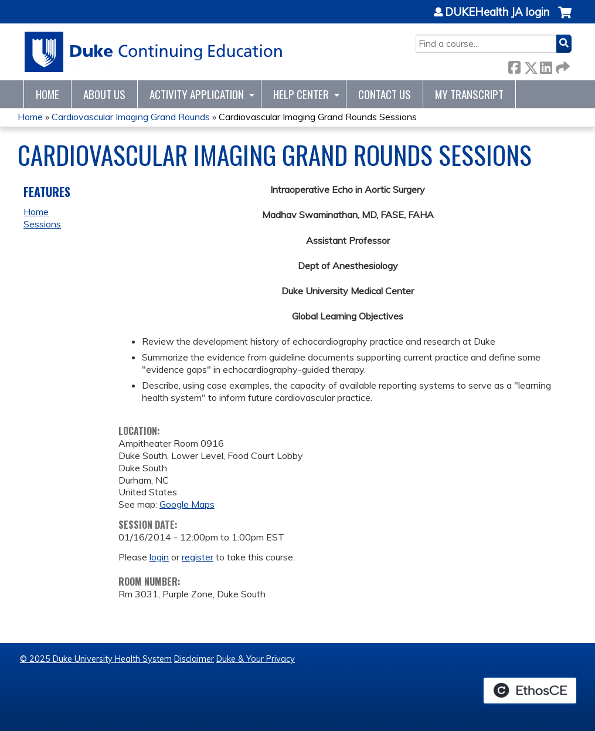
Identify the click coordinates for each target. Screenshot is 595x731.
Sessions (42, 224)
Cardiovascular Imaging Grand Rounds (131, 117)
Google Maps (187, 504)
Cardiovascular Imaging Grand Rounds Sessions (318, 117)
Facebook (514, 65)
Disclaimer (194, 659)
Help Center (301, 94)
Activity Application (196, 94)
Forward (561, 65)
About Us (104, 94)
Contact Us (384, 94)
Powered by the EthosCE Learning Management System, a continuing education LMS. (529, 690)
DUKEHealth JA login (497, 12)
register (197, 557)
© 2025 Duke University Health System (96, 659)
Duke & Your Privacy (255, 659)
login (159, 557)
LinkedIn (546, 65)
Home (47, 94)
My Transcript (469, 94)
